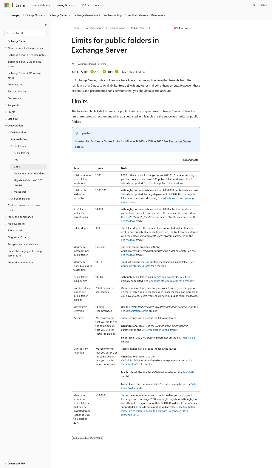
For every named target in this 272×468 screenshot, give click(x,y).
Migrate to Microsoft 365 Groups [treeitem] (28, 182)
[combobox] (25, 33)
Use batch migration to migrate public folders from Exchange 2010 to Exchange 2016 (158, 410)
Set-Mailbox (128, 221)
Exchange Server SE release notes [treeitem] (26, 55)
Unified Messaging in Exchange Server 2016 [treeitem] (25, 253)
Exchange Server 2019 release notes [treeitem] (24, 64)
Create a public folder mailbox (166, 183)
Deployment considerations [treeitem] (29, 173)
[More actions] (197, 28)
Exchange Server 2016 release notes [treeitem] (24, 75)
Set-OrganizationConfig (134, 310)
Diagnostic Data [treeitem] (16, 237)
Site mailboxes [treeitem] (18, 139)
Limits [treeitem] (17, 166)
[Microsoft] (6, 5)
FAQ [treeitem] (15, 159)
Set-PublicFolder (186, 337)
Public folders (138, 28)
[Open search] (254, 5)
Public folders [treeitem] (21, 153)
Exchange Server (94, 28)
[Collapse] (46, 25)
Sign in (264, 5)
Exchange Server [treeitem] (16, 41)
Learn (75, 28)
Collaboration (117, 28)
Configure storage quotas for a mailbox (143, 266)
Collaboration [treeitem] (18, 132)
